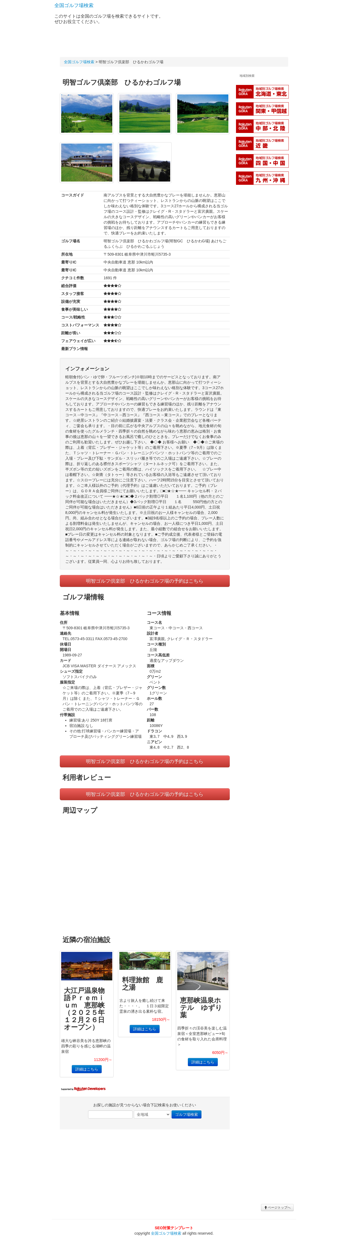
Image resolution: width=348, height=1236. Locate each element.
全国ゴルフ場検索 (74, 5)
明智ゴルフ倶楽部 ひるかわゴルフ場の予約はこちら (144, 581)
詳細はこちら (86, 1069)
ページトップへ (277, 1207)
